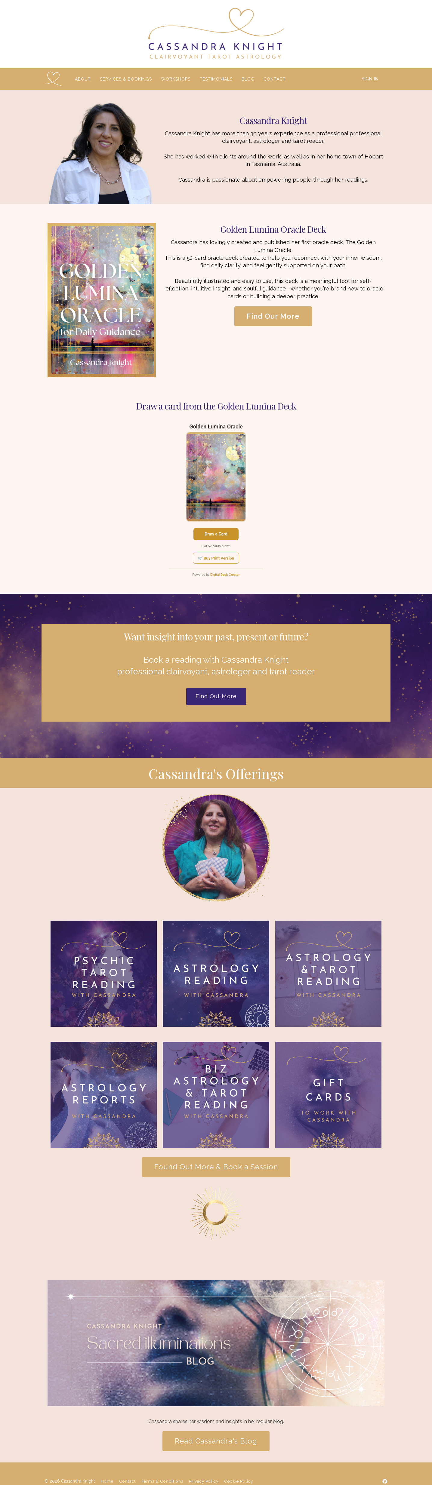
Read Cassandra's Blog (216, 1441)
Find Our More (273, 316)
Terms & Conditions (162, 1481)
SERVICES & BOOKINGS (125, 79)
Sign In (370, 78)
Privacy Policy (203, 1481)
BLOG (247, 79)
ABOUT (82, 79)
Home (107, 1481)
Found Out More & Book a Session (216, 1166)
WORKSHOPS (175, 79)
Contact (127, 1481)
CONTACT (274, 79)
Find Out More (216, 696)
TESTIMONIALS (215, 79)
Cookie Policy (238, 1481)
